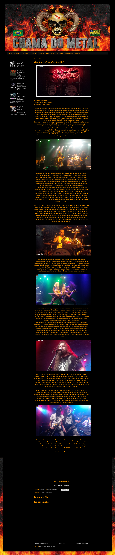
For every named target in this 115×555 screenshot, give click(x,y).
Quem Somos (69, 53)
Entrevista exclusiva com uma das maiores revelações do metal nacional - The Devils (18, 110)
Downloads (17, 53)
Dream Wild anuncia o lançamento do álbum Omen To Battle (21, 87)
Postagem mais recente (41, 543)
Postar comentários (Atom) (47, 546)
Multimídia (26, 53)
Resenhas (77, 53)
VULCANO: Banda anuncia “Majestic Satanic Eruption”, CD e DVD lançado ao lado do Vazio (18, 75)
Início (10, 53)
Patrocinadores (50, 53)
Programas (60, 53)
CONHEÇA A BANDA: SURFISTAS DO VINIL (21, 64)
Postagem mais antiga (82, 543)
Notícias (34, 53)
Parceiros (41, 53)
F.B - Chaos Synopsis (61, 485)
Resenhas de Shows (47, 492)
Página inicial (62, 543)
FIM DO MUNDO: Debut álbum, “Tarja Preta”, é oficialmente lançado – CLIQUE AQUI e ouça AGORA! (18, 98)
